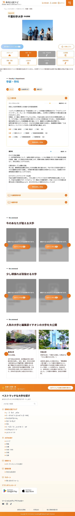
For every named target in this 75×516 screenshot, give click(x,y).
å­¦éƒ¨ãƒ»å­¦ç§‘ (11, 421)
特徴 (7, 444)
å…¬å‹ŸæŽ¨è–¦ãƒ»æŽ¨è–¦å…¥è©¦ (17, 415)
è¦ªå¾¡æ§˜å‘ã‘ (12, 430)
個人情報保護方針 (52, 510)
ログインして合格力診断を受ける (60, 388)
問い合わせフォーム (12, 481)
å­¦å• (8, 424)
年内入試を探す (11, 472)
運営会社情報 (21, 510)
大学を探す (11, 9)
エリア (8, 441)
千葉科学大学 (20, 9)
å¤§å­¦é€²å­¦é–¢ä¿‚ (12, 418)
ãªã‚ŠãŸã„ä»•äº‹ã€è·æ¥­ (16, 427)
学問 (7, 452)
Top (5, 9)
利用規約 (36, 510)
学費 (7, 447)
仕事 (7, 455)
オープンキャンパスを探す (14, 464)
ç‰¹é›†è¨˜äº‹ (10, 432)
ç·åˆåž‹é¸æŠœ (12, 413)
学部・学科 (9, 450)
